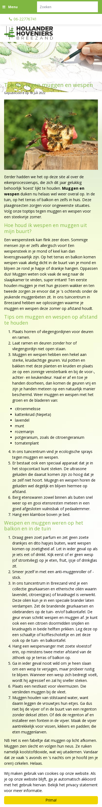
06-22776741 (25, 19)
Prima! (51, 800)
